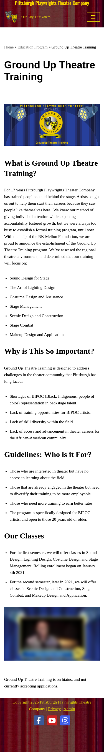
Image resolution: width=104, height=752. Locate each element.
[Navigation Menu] (93, 17)
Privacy (54, 709)
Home (9, 47)
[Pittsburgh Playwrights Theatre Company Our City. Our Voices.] (27, 17)
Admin (69, 709)
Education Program (32, 47)
